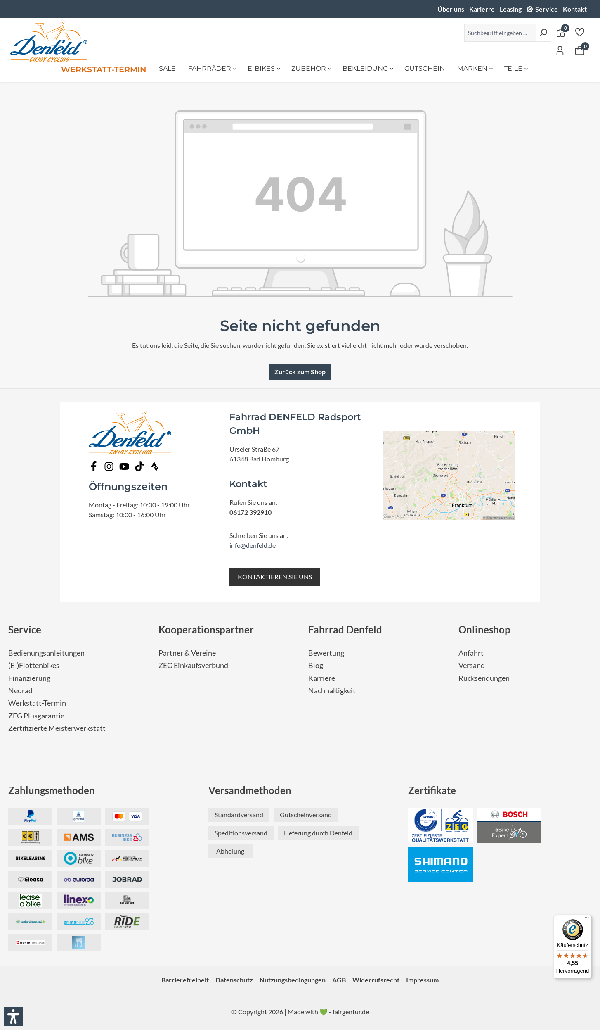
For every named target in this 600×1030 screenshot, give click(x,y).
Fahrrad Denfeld (345, 629)
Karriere (321, 678)
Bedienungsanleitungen (46, 653)
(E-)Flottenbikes (33, 665)
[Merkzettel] (580, 32)
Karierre (482, 9)
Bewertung (326, 653)
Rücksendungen (484, 678)
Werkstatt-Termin (37, 703)
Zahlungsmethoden (51, 790)
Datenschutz (234, 980)
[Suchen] (543, 33)
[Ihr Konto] (560, 50)
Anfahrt (471, 653)
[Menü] (587, 920)
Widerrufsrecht (375, 980)
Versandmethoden (249, 790)
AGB (339, 980)
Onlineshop (484, 629)
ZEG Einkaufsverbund (193, 665)
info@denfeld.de (252, 545)
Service (546, 9)
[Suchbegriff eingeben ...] (500, 33)
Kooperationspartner (206, 629)
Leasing (511, 9)
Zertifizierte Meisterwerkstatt (57, 728)
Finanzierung (29, 678)
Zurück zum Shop (300, 372)
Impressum (422, 980)
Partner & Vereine (187, 653)
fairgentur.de (351, 1012)
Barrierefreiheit (185, 980)
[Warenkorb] (580, 50)
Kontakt (575, 9)
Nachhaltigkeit (332, 690)
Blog (315, 665)
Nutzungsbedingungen (293, 980)
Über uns (450, 9)
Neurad (20, 690)
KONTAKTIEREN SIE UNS (275, 576)
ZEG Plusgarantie (36, 715)
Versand (471, 665)
